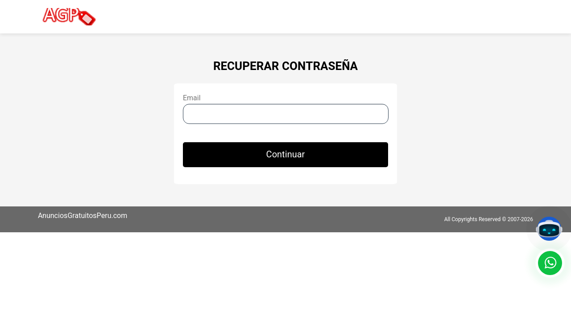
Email (192, 98)
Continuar (285, 154)
